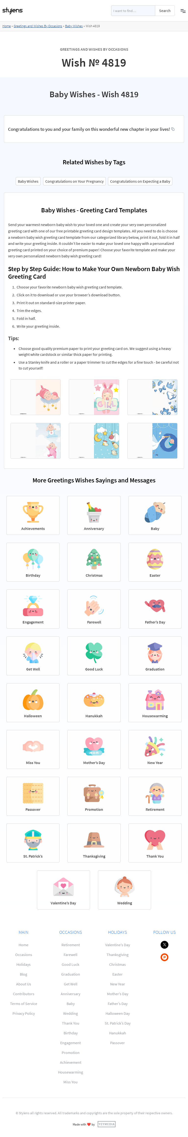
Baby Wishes (74, 26)
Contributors (23, 993)
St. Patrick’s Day (117, 1023)
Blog (23, 974)
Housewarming (70, 1072)
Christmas (117, 964)
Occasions (23, 954)
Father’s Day (118, 1003)
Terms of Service (23, 1003)
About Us (23, 983)
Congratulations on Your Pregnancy (74, 181)
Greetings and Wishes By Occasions (38, 26)
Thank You (70, 1023)
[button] (183, 10)
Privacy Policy (23, 1013)
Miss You (70, 1081)
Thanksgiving (117, 954)
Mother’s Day (117, 993)
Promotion (71, 1052)
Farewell (70, 954)
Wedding (70, 1013)
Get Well (70, 983)
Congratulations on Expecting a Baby (140, 181)
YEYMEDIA (107, 1124)
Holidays (23, 964)
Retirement (70, 944)
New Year (117, 983)
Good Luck (70, 964)
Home (6, 26)
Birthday (71, 1032)
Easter (117, 974)
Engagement (70, 1042)
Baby (71, 1003)
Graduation (70, 974)
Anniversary (70, 993)
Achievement (70, 1062)
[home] (12, 10)
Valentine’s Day (117, 944)
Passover (117, 1042)
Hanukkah (117, 1032)
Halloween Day (118, 1013)
